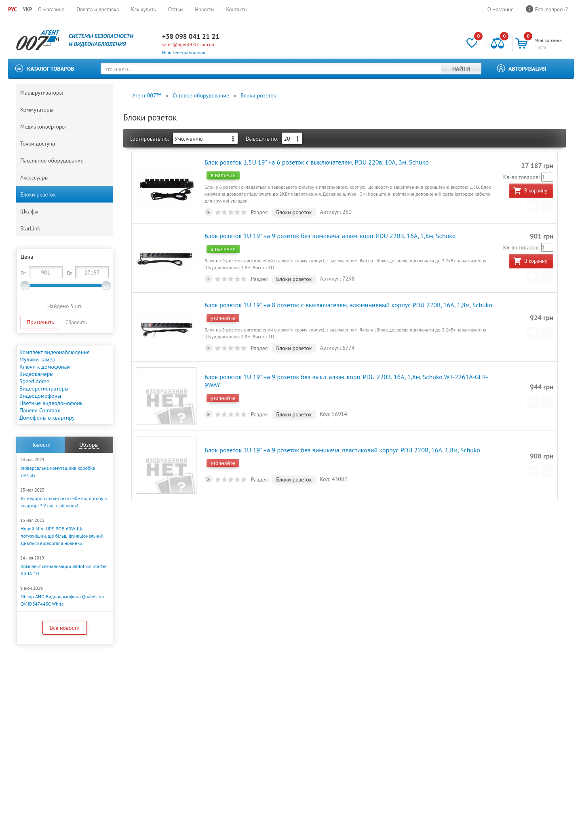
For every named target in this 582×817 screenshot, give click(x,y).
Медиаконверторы (43, 126)
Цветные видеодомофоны (51, 403)
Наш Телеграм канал (183, 52)
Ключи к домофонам (45, 366)
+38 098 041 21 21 (190, 36)
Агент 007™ (146, 95)
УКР (27, 9)
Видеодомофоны (40, 395)
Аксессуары (34, 177)
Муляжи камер (37, 359)
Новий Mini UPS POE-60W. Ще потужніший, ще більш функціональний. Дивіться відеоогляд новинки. (62, 536)
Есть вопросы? (551, 9)
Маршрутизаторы (41, 92)
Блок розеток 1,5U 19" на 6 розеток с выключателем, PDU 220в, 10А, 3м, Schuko (317, 162)
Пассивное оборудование (52, 160)
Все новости (65, 627)
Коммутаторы (36, 109)
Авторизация (527, 68)
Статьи (175, 9)
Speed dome (34, 381)
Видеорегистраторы (43, 388)
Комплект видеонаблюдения (54, 352)
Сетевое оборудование (201, 95)
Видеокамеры (36, 374)
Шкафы (29, 211)
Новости (204, 9)
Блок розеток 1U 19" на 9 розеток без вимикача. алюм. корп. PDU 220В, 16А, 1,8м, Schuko (330, 236)
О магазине (51, 9)
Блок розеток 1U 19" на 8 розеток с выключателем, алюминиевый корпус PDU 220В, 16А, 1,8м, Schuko (348, 305)
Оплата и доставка (97, 9)
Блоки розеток (38, 194)
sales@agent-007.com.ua (188, 44)
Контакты (236, 9)
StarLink (30, 228)
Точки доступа (37, 143)
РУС (12, 9)
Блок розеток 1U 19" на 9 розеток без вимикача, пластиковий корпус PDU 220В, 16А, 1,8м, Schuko (342, 450)
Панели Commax (39, 410)
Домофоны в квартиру (47, 417)
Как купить (143, 9)
